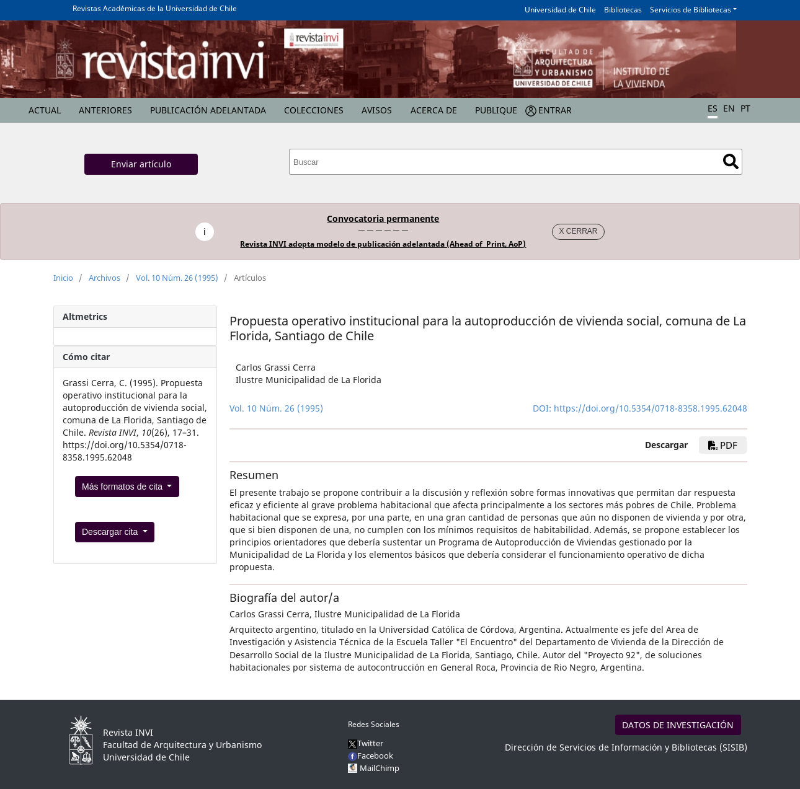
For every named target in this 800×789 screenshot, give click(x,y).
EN (729, 108)
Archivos (104, 277)
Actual (45, 110)
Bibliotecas (623, 9)
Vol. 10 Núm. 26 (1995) (177, 277)
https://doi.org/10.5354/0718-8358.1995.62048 (650, 408)
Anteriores (105, 110)
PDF (722, 445)
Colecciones (314, 110)
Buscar (731, 161)
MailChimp (379, 768)
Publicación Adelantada (208, 110)
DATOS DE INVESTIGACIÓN (678, 725)
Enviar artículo (141, 164)
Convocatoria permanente (383, 218)
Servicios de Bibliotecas (690, 9)
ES (713, 108)
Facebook (370, 755)
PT (745, 108)
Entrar (555, 110)
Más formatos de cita (123, 486)
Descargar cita (111, 532)
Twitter (365, 743)
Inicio (63, 277)
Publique (496, 110)
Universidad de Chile (560, 9)
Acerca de (434, 110)
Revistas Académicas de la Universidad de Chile (155, 8)
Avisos (377, 110)
